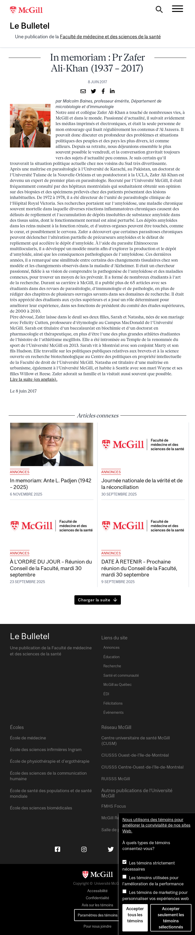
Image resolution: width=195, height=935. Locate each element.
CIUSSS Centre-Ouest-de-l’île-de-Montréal (142, 767)
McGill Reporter (116, 817)
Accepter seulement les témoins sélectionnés (171, 917)
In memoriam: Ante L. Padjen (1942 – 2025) (50, 483)
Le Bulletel (30, 25)
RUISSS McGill (115, 778)
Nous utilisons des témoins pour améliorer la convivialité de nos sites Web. (156, 825)
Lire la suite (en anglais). (33, 379)
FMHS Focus (113, 806)
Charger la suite (94, 600)
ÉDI (106, 694)
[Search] (159, 10)
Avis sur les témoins (97, 905)
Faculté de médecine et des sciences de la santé (110, 36)
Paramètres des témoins (98, 915)
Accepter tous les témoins (135, 914)
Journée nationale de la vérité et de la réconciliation (142, 483)
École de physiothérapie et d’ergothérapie (49, 761)
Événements (113, 712)
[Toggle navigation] (177, 8)
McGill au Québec (117, 685)
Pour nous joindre (97, 926)
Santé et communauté (121, 675)
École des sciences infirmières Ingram (46, 749)
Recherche (112, 666)
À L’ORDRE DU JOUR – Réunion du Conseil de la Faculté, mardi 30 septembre (51, 567)
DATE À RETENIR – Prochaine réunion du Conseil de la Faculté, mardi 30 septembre (139, 567)
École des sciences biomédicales (41, 807)
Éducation (111, 657)
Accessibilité (97, 891)
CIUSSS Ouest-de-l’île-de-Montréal (135, 755)
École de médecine (28, 737)
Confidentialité (97, 898)
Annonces (19, 472)
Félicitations (113, 703)
